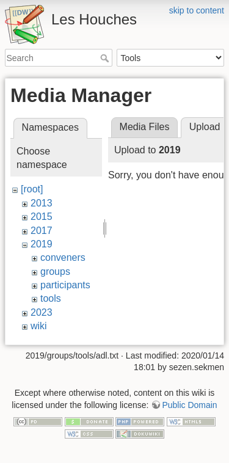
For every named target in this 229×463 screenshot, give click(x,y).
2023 (42, 312)
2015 (42, 216)
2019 (42, 244)
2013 (42, 203)
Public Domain (189, 399)
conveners (62, 257)
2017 (42, 230)
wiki (39, 326)
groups (55, 271)
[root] (32, 189)
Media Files (145, 127)
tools (50, 298)
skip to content (196, 10)
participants (65, 285)
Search (106, 58)
